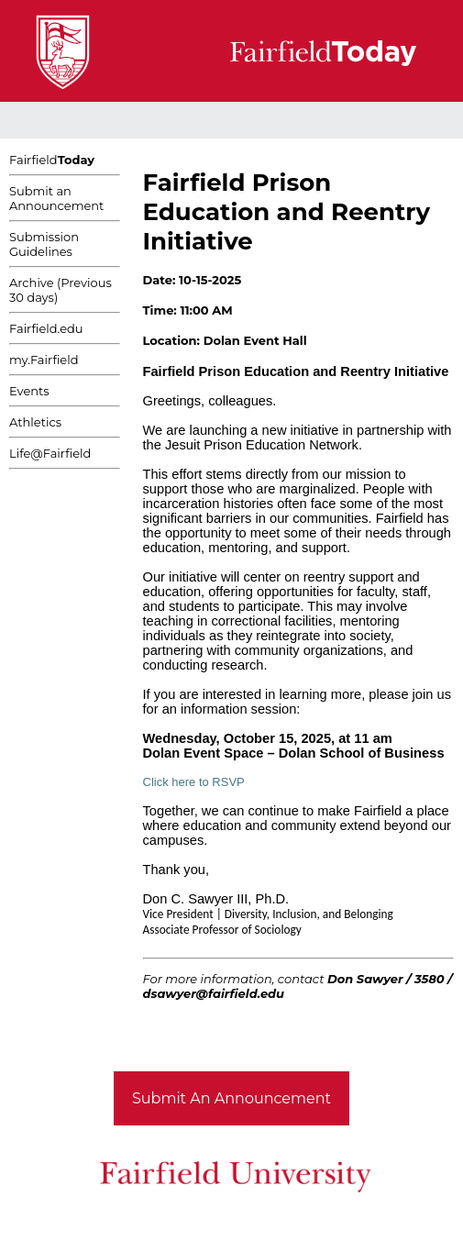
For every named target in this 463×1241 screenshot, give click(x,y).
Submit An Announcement (231, 1098)
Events (29, 390)
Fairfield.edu (46, 328)
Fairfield (51, 159)
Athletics (35, 422)
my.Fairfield (44, 359)
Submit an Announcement (56, 198)
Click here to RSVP (194, 782)
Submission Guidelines (44, 244)
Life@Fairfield (50, 453)
